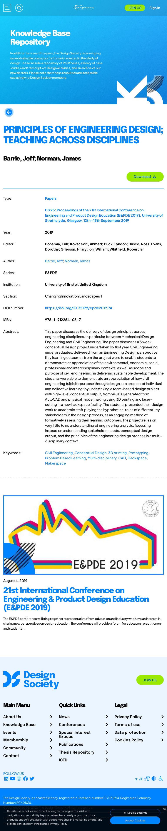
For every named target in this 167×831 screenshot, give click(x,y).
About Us (12, 717)
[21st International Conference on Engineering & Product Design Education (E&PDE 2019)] (83, 606)
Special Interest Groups (75, 735)
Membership (15, 740)
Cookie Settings (135, 812)
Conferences (72, 725)
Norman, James (77, 261)
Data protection (130, 733)
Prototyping (139, 452)
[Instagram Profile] (19, 778)
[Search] (19, 8)
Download (145, 176)
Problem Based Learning (65, 458)
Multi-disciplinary (102, 458)
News (64, 717)
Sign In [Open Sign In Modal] (154, 7)
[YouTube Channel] (13, 778)
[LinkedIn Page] (6, 778)
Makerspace (55, 463)
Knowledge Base (19, 725)
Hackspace (137, 458)
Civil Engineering (59, 452)
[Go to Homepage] (83, 7)
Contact (11, 756)
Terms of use (127, 725)
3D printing (117, 452)
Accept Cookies (135, 820)
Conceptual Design (91, 452)
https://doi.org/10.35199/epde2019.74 (78, 308)
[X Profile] (32, 778)
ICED (63, 760)
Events (9, 733)
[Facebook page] (25, 778)
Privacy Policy (128, 717)
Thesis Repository (76, 752)
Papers (51, 198)
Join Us (134, 7)
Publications (71, 745)
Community (14, 748)
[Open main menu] (7, 8)
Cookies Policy (129, 740)
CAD (122, 458)
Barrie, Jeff (54, 261)
